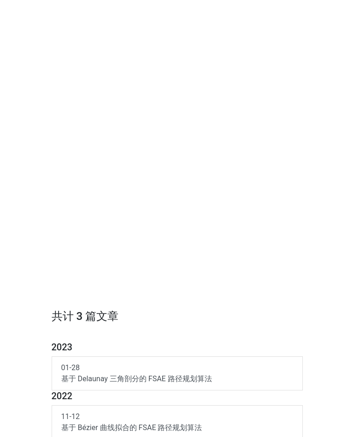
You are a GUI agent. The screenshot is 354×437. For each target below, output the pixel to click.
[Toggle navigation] (337, 13)
